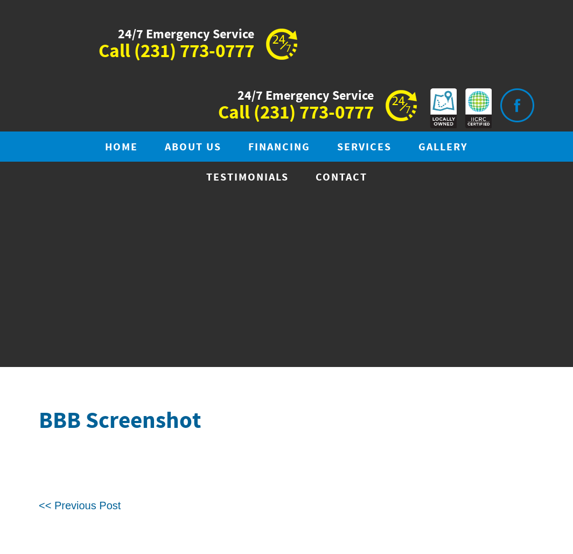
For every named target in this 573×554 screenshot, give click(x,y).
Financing (279, 147)
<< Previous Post (80, 505)
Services (364, 147)
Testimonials (247, 177)
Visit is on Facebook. (517, 105)
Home (121, 147)
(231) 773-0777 (194, 52)
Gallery (443, 147)
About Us (193, 147)
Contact (341, 177)
